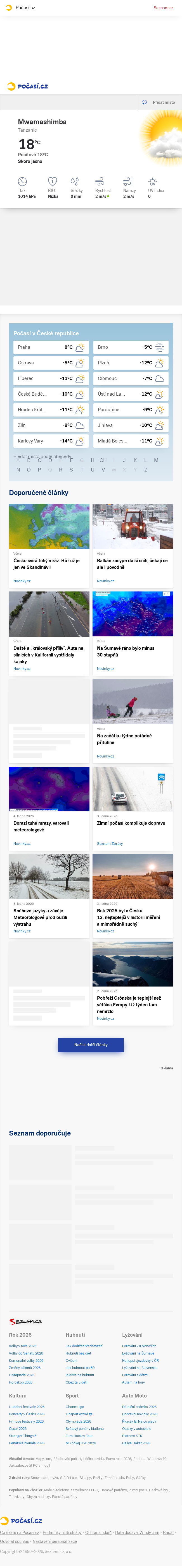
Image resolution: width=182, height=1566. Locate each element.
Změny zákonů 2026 (25, 1368)
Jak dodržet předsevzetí (84, 1346)
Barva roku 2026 (118, 1459)
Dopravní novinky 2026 (139, 1414)
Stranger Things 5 (22, 1436)
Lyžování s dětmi (135, 1375)
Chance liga (75, 1407)
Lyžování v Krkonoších (139, 1346)
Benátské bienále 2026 (26, 1443)
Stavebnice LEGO (84, 1490)
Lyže (54, 1478)
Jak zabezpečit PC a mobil (29, 1466)
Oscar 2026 (18, 1429)
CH (103, 460)
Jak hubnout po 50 (80, 1368)
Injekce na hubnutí (80, 1375)
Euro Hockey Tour (79, 1436)
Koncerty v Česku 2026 (26, 1414)
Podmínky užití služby (62, 1532)
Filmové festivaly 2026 (26, 1421)
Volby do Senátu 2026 (26, 1353)
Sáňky (141, 1478)
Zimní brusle (114, 1478)
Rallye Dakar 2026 (136, 1443)
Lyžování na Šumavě (138, 1353)
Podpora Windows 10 (149, 1459)
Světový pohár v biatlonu (85, 1429)
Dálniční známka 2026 (139, 1407)
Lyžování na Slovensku (139, 1368)
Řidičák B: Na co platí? (139, 1421)
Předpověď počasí (67, 1459)
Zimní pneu (138, 1490)
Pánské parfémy (64, 1497)
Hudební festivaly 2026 (26, 1407)
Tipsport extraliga (79, 1414)
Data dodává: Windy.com (137, 1532)
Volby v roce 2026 (22, 1346)
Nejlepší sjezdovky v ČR (140, 1361)
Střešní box (68, 1478)
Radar (168, 1532)
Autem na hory (133, 1382)
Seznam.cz (163, 8)
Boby (130, 1478)
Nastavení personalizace (55, 1541)
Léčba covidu (93, 1459)
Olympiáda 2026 (21, 1375)
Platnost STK (132, 1436)
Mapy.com (43, 1459)
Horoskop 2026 (20, 1382)
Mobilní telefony (56, 1490)
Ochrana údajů (98, 1532)
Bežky (97, 1478)
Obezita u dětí (76, 1382)
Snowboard (39, 1478)
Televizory (16, 1497)
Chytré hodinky (38, 1497)
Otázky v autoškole (136, 1429)
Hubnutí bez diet (78, 1353)
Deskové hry (159, 1490)
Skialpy (85, 1478)
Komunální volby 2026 (26, 1361)
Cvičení (71, 1361)
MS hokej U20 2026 (81, 1443)
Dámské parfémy (113, 1490)
